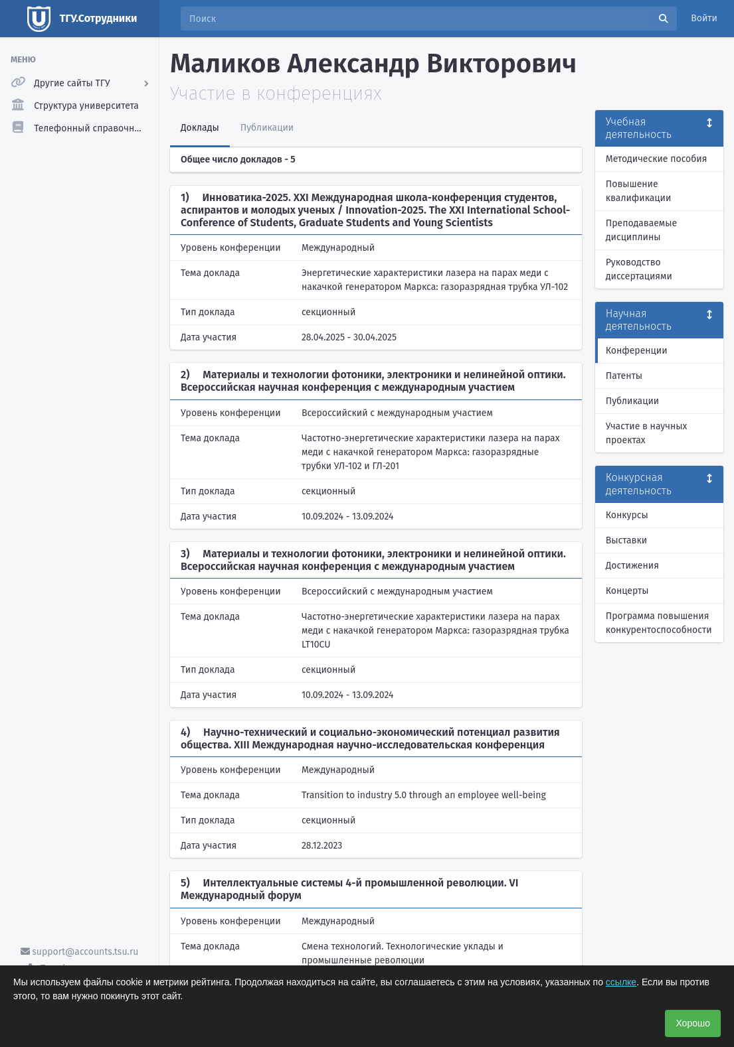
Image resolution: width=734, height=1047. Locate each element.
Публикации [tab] (267, 127)
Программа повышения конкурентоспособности (659, 623)
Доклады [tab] (200, 127)
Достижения (632, 565)
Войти (704, 18)
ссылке (621, 982)
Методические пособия (656, 159)
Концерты (627, 590)
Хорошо (693, 1023)
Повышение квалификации (639, 191)
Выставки (626, 540)
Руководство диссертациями (639, 269)
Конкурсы (627, 515)
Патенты (624, 376)
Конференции (637, 350)
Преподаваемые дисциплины (641, 230)
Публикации (632, 401)
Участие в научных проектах (647, 433)
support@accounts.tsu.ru (80, 951)
